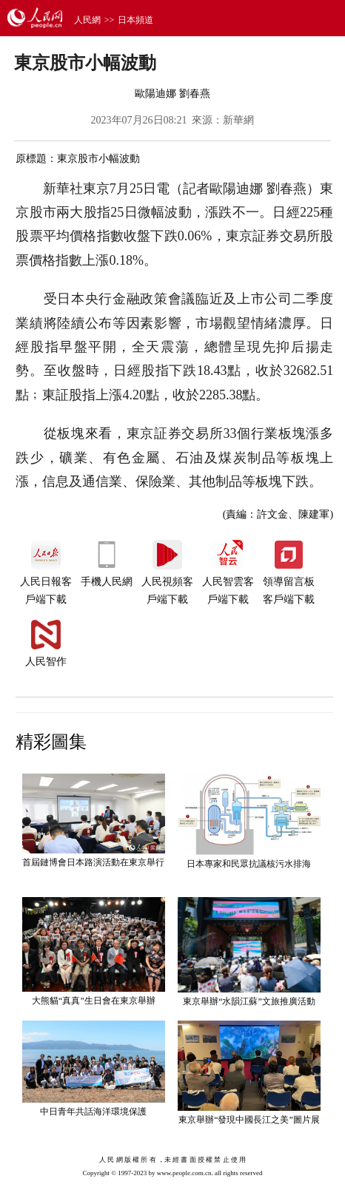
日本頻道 (135, 20)
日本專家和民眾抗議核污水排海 (249, 864)
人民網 (87, 20)
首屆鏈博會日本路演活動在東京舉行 (93, 862)
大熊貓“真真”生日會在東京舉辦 (93, 1000)
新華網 (238, 120)
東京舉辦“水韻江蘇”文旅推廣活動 (249, 1001)
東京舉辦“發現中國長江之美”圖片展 (249, 1120)
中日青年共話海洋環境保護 (93, 1111)
